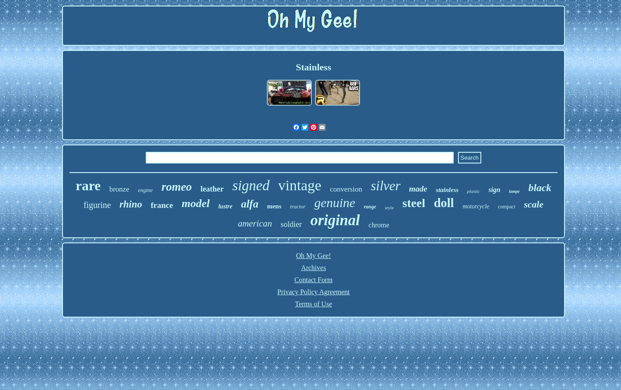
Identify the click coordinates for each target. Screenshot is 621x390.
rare (87, 185)
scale (533, 204)
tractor (298, 206)
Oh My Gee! (313, 255)
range (370, 207)
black (539, 187)
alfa (249, 204)
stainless (447, 189)
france (162, 205)
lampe (514, 191)
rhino (130, 204)
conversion (346, 189)
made (418, 188)
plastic (473, 191)
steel (413, 203)
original (335, 220)
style (389, 207)
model (196, 203)
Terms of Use (313, 304)
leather (212, 189)
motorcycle (476, 206)
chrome (379, 225)
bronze (119, 189)
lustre (225, 206)
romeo (176, 186)
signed (251, 185)
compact (506, 207)
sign (495, 189)
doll (444, 203)
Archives (313, 267)
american (255, 223)
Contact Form (313, 279)
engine (145, 190)
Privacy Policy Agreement (313, 292)
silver (386, 185)
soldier (291, 224)
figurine (97, 205)
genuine (334, 202)
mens (274, 206)
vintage (299, 185)
